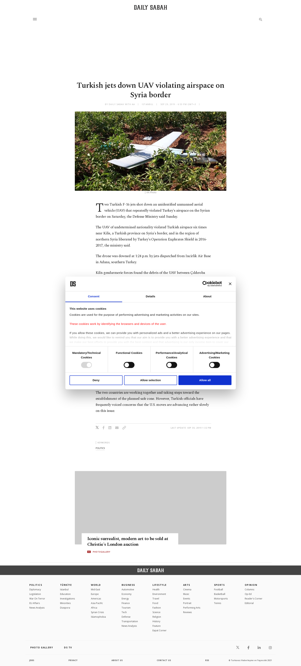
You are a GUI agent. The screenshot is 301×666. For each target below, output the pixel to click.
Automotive (128, 589)
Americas (96, 598)
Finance (126, 603)
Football (218, 589)
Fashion (156, 607)
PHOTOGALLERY (101, 552)
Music (186, 594)
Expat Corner (159, 630)
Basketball (219, 594)
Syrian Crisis (97, 612)
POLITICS (35, 585)
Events (186, 598)
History (156, 621)
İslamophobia (98, 616)
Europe (95, 594)
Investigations (67, 598)
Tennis (217, 603)
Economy (126, 594)
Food (155, 603)
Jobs (32, 660)
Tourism (126, 607)
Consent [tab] (93, 296)
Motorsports (221, 598)
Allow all (205, 380)
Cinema (187, 589)
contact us (164, 660)
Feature (156, 626)
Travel (155, 598)
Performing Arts (191, 607)
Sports (219, 585)
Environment (159, 594)
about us (117, 660)
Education (65, 594)
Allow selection (150, 380)
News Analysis (37, 607)
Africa (94, 607)
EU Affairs (34, 603)
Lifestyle (159, 585)
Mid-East (95, 589)
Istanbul (64, 589)
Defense (126, 616)
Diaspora (65, 607)
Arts (186, 585)
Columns (249, 589)
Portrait (187, 603)
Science (156, 612)
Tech (124, 612)
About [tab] (207, 296)
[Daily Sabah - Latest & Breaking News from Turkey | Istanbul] (150, 7)
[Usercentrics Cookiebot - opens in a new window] (205, 284)
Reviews (187, 612)
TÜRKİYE (66, 585)
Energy (125, 598)
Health (155, 589)
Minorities (65, 603)
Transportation (130, 621)
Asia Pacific (97, 603)
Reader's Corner (253, 598)
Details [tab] (150, 296)
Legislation (35, 594)
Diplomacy (35, 589)
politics (100, 448)
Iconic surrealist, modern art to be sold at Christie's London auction (129, 541)
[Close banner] (230, 284)
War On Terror (37, 598)
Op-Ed (248, 594)
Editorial (249, 603)
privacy (73, 660)
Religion (156, 616)
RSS (207, 660)
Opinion (251, 585)
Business (128, 585)
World (96, 585)
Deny (96, 380)
